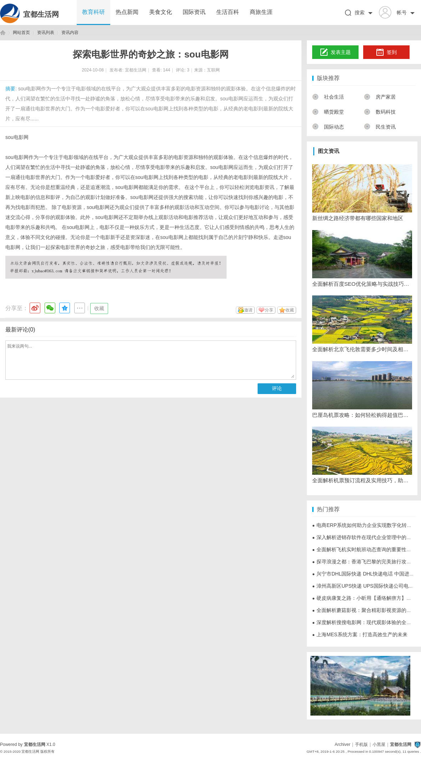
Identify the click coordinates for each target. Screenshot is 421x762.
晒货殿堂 (328, 112)
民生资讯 (380, 127)
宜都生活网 (41, 14)
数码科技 (380, 112)
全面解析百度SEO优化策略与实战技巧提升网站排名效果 (362, 284)
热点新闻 (127, 12)
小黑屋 (378, 744)
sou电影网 (17, 137)
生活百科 (227, 12)
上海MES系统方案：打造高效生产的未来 (359, 634)
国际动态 (328, 127)
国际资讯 (194, 12)
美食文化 (160, 12)
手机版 (361, 744)
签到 (386, 52)
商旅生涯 (261, 12)
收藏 (99, 308)
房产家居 (380, 97)
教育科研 (93, 12)
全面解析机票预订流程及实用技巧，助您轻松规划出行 (362, 480)
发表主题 (335, 52)
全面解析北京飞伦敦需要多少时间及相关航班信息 (362, 349)
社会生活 (328, 97)
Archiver (342, 744)
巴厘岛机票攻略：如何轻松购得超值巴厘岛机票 (362, 415)
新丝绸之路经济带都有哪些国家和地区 (357, 218)
